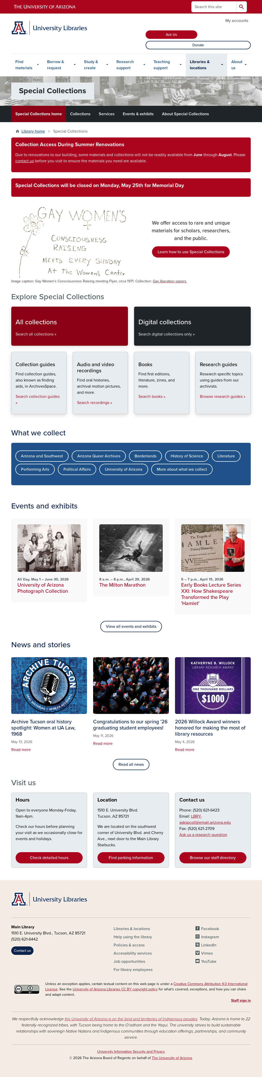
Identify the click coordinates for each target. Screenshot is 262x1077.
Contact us (192, 800)
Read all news (131, 764)
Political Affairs (77, 469)
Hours (23, 800)
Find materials (23, 65)
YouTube (208, 961)
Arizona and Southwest (42, 456)
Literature (226, 456)
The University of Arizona (172, 1058)
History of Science (187, 456)
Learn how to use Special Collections (191, 251)
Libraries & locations (200, 65)
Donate (198, 45)
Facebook (210, 928)
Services (107, 114)
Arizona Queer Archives (98, 456)
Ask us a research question (203, 834)
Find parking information (131, 857)
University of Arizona (124, 469)
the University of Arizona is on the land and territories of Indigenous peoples (131, 1019)
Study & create (91, 65)
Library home (33, 131)
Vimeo (207, 953)
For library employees (133, 969)
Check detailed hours (49, 857)
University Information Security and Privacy (131, 1051)
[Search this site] (213, 6)
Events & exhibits (138, 114)
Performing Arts (35, 469)
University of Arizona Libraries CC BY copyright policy (115, 989)
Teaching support (162, 65)
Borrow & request (55, 65)
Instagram (210, 937)
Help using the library (133, 937)
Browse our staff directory (213, 857)
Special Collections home (38, 114)
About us (236, 65)
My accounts (236, 20)
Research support (125, 65)
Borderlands (145, 456)
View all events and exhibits (131, 626)
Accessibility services (133, 953)
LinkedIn (208, 945)
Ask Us (171, 34)
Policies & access (129, 945)
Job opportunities (129, 961)
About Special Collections (185, 114)
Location (107, 800)
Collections (80, 114)
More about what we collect (182, 469)
